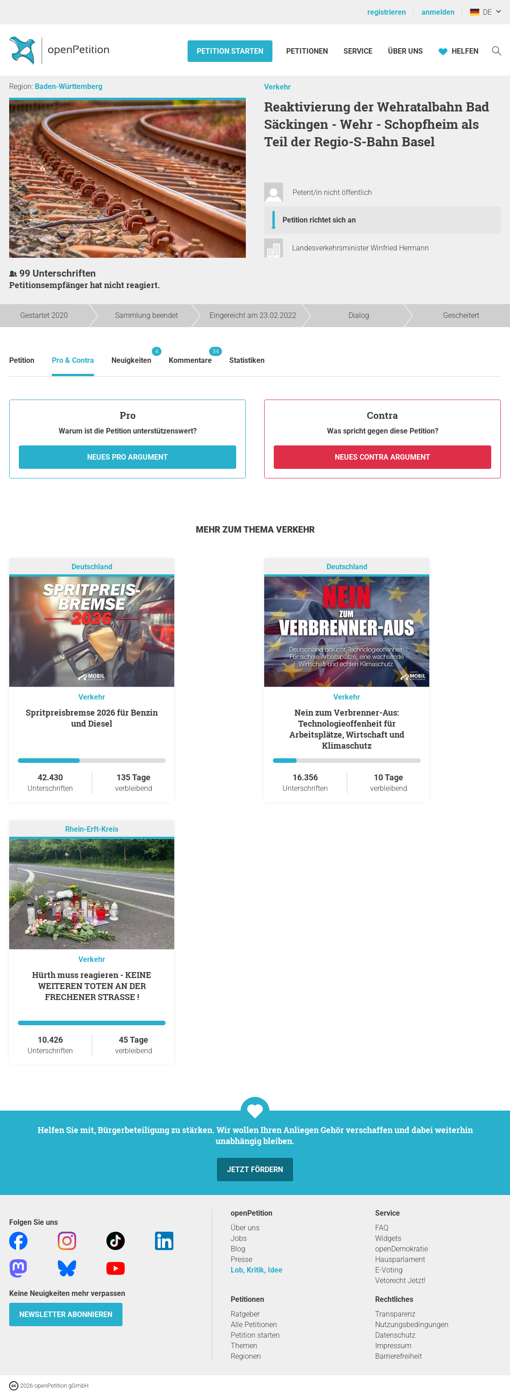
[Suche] (496, 50)
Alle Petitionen (254, 1324)
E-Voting (389, 1270)
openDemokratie (401, 1249)
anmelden (438, 12)
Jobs (239, 1238)
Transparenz (395, 1314)
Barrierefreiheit (398, 1356)
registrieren (386, 12)
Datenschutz (395, 1335)
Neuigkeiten (131, 356)
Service (358, 51)
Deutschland (92, 566)
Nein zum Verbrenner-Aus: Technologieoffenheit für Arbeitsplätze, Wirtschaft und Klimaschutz (347, 729)
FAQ (381, 1227)
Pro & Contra (73, 360)
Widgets (388, 1238)
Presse (241, 1259)
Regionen (246, 1356)
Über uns (245, 1227)
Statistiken (247, 360)
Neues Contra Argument (382, 457)
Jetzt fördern (255, 1169)
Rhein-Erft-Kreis (91, 829)
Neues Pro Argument (127, 457)
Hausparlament (400, 1259)
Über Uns (405, 51)
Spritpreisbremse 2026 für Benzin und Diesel (92, 718)
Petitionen (308, 51)
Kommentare (190, 356)
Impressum (393, 1345)
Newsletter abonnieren (65, 1314)
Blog (238, 1249)
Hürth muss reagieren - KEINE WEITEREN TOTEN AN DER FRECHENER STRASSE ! (91, 985)
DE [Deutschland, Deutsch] (481, 12)
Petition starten (230, 51)
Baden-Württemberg (68, 86)
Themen (244, 1345)
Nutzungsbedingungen (412, 1324)
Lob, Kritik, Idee (257, 1270)
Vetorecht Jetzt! (400, 1280)
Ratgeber (245, 1314)
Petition (21, 360)
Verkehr (277, 87)
